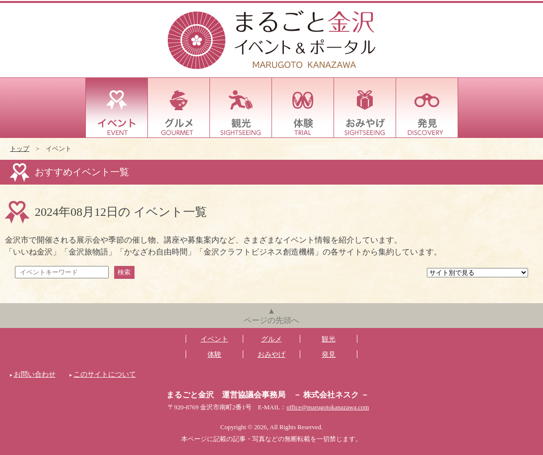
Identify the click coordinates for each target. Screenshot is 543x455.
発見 (427, 107)
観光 (241, 107)
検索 (124, 272)
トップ (19, 148)
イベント (117, 107)
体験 (303, 107)
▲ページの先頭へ (271, 316)
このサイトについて (104, 374)
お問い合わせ (35, 374)
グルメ (179, 107)
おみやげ (365, 107)
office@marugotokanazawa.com (327, 407)
